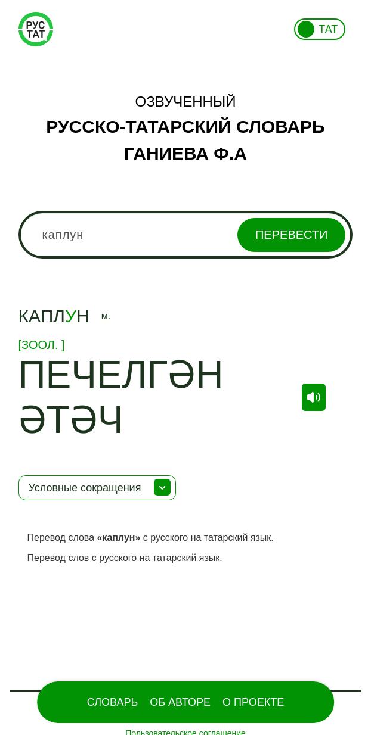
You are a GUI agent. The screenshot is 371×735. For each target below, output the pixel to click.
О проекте (253, 702)
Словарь (112, 702)
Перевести (291, 234)
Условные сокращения (85, 488)
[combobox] (185, 235)
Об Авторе (180, 702)
